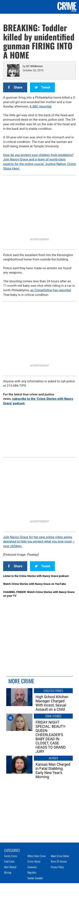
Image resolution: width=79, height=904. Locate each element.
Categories (12, 850)
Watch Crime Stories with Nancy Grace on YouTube (34, 583)
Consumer (32, 867)
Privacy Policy (57, 867)
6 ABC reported (40, 106)
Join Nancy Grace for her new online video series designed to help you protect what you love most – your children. (39, 541)
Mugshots (31, 872)
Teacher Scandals (35, 878)
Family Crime (10, 856)
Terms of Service (59, 861)
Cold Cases (9, 861)
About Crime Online (60, 856)
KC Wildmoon (34, 66)
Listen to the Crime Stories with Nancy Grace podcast (36, 576)
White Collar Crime (36, 856)
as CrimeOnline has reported (50, 290)
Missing (7, 872)
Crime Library (33, 861)
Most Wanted (10, 867)
